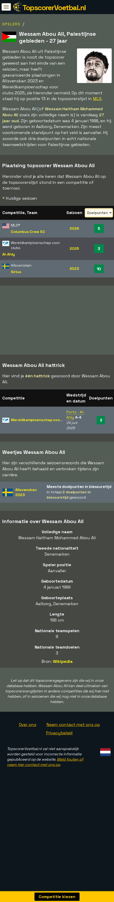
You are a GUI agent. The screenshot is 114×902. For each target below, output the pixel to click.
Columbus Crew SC (28, 231)
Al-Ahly (8, 254)
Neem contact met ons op (73, 730)
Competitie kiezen (57, 896)
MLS (97, 98)
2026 (74, 228)
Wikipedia (63, 667)
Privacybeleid (59, 738)
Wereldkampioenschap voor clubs (41, 426)
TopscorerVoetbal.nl (54, 7)
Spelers (11, 24)
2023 (74, 268)
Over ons (27, 730)
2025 (74, 248)
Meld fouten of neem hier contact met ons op (45, 768)
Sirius (16, 271)
